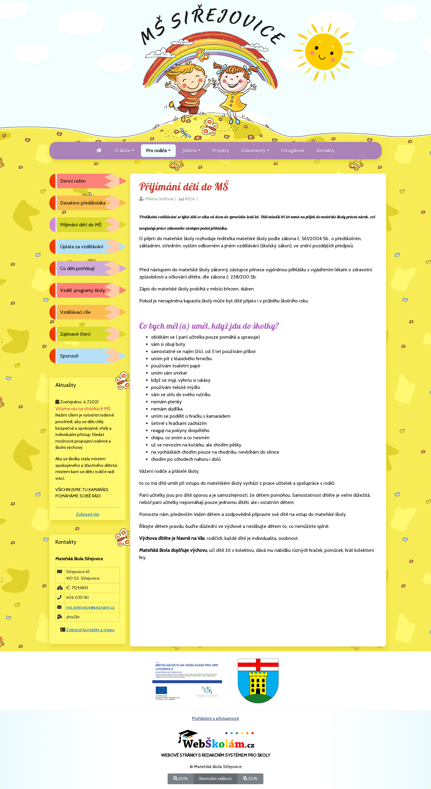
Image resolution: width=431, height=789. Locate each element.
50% (180, 778)
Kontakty (325, 150)
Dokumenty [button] (253, 150)
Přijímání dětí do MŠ (80, 225)
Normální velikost (215, 778)
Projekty (220, 150)
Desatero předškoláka (82, 203)
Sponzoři (69, 356)
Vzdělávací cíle (75, 312)
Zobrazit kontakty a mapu (90, 629)
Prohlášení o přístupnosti (215, 718)
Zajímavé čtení (75, 334)
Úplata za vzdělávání (81, 246)
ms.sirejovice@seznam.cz (90, 607)
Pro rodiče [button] (156, 150)
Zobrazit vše (87, 514)
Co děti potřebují (77, 268)
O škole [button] (122, 150)
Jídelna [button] (190, 150)
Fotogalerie (292, 150)
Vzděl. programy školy (82, 290)
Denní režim (73, 181)
